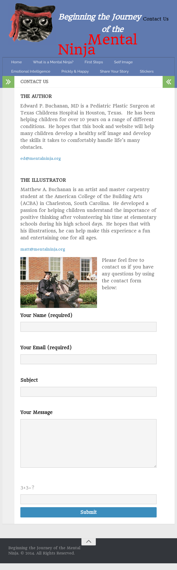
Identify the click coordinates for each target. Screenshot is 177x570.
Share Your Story (126, 64)
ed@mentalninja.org (43, 165)
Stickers (19, 76)
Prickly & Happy (82, 64)
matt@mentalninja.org (45, 255)
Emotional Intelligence (34, 64)
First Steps (103, 52)
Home (18, 52)
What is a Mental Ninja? (58, 52)
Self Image (135, 52)
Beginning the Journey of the (99, 18)
